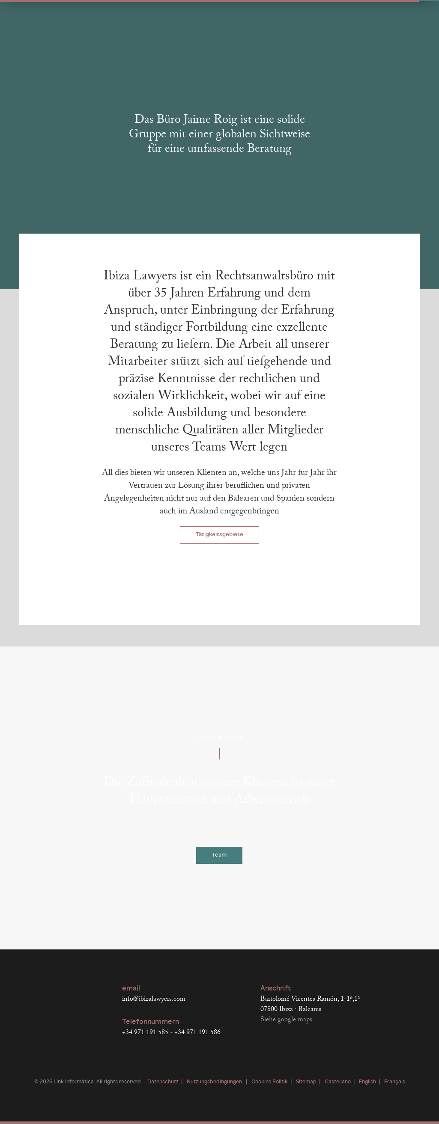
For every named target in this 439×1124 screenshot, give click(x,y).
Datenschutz (163, 1082)
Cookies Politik (269, 1082)
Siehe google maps (286, 1019)
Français (394, 1082)
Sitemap (306, 1082)
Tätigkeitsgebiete (219, 534)
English (367, 1082)
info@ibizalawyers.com (153, 999)
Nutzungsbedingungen (215, 1082)
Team (219, 855)
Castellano (338, 1082)
